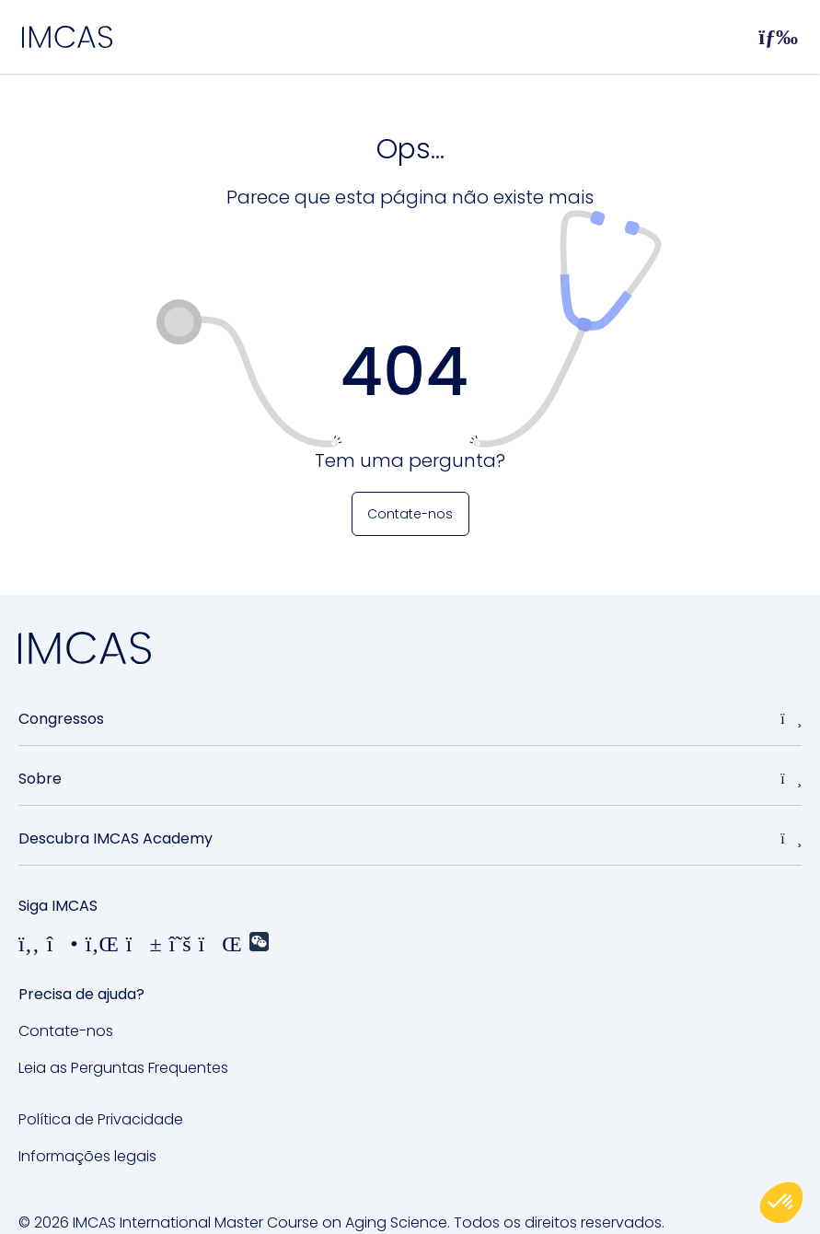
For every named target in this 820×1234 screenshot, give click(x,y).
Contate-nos (65, 1031)
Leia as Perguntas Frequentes (123, 1067)
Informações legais (87, 1156)
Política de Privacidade (100, 1119)
